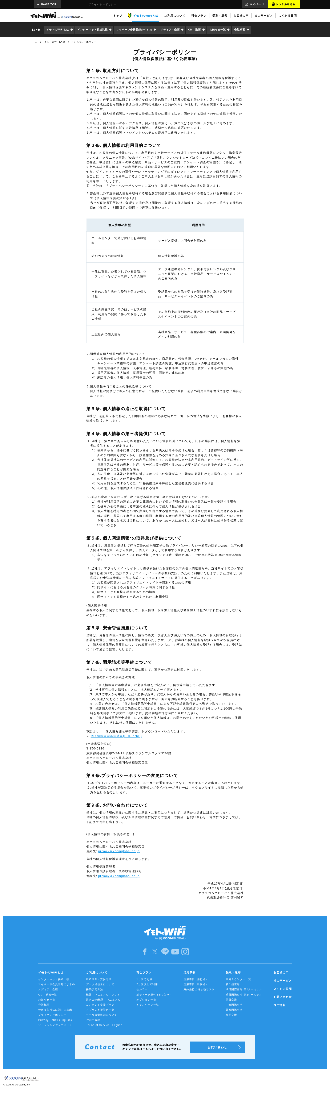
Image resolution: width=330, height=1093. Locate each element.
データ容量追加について (101, 1014)
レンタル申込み (285, 4)
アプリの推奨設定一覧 (100, 1009)
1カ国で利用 (144, 979)
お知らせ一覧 (217, 29)
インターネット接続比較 (92, 29)
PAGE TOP (48, 4)
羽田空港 (231, 999)
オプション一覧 (146, 999)
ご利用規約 (93, 1020)
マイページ (257, 4)
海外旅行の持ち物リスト (199, 989)
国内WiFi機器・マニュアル (103, 999)
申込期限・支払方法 (99, 979)
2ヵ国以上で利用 (147, 984)
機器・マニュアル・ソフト (103, 994)
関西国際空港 (234, 1009)
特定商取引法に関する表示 (55, 1009)
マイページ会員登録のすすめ (134, 29)
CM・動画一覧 (47, 994)
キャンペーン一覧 (147, 1004)
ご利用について (96, 972)
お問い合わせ (283, 996)
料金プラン (144, 972)
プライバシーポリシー (52, 1014)
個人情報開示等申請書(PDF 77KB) (116, 736)
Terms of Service (105, 1025)
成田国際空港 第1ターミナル (244, 989)
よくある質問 (283, 988)
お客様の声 (281, 972)
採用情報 (280, 1005)
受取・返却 (233, 972)
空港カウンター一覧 (238, 979)
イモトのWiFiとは (57, 29)
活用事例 (190, 972)
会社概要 (239, 29)
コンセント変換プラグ (100, 1004)
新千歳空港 (233, 984)
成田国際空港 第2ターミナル (244, 994)
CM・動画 (194, 29)
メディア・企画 (170, 29)
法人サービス (283, 980)
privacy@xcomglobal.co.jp (119, 851)
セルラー (142, 989)
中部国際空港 (234, 1004)
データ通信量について (100, 984)
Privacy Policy (56, 1020)
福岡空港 (231, 1014)
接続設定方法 (94, 989)
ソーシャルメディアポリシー (56, 1025)
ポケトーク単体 (154, 995)
